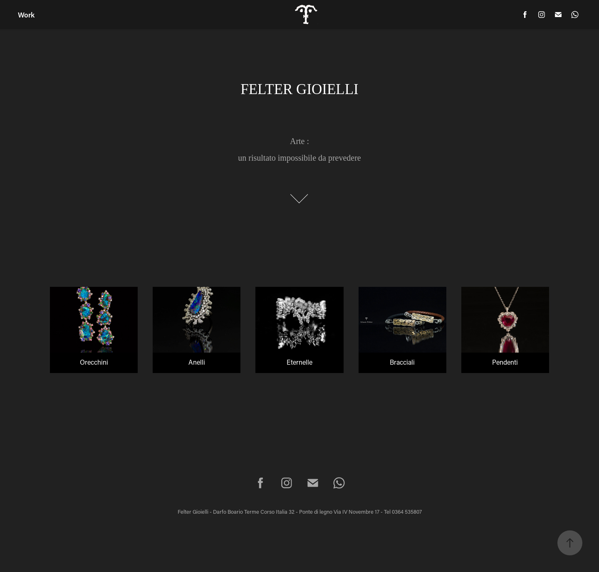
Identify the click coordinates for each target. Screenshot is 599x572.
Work (26, 14)
